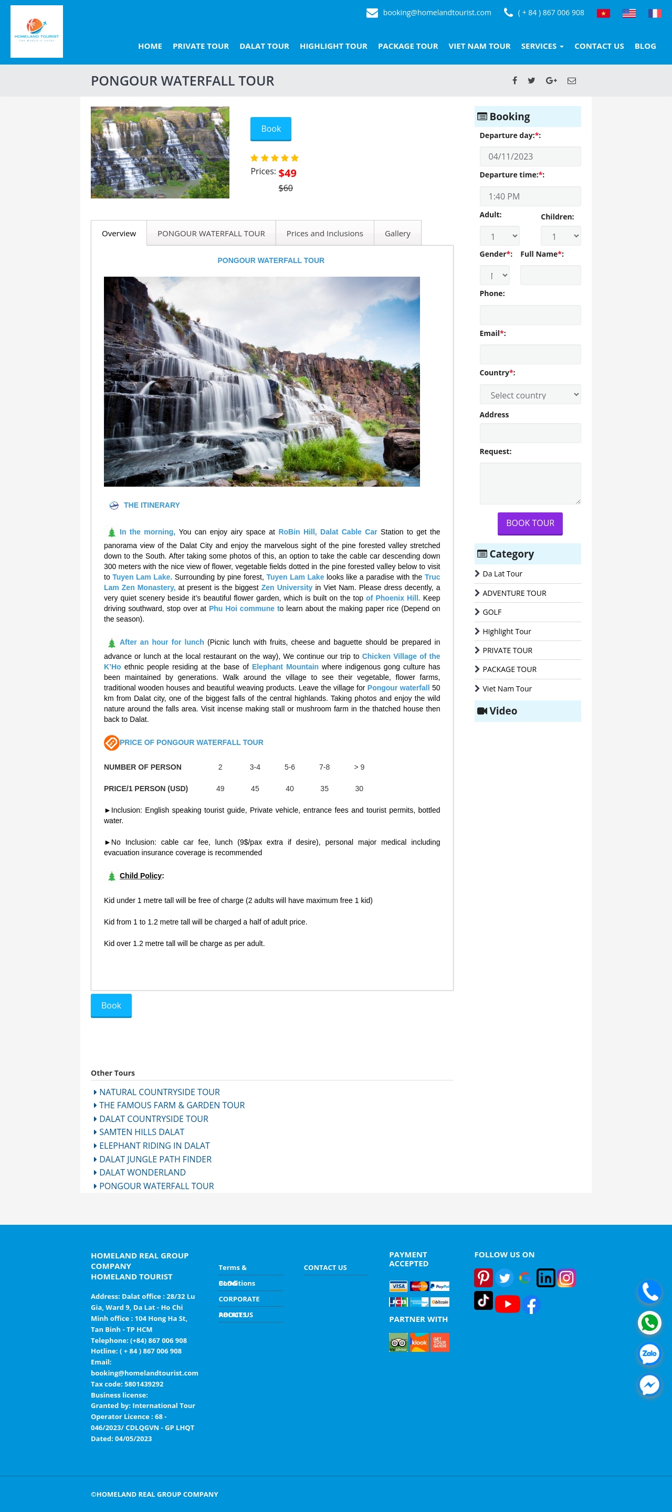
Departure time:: (512, 175)
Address (494, 414)
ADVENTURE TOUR (515, 593)
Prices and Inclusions (325, 233)
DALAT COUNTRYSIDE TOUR (151, 1119)
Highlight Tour (507, 631)
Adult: (491, 214)
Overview (119, 233)
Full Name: (542, 254)
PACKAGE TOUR (408, 45)
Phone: (492, 293)
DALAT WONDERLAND (140, 1172)
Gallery (398, 233)
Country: (498, 372)
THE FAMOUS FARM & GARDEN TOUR (169, 1105)
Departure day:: (510, 135)
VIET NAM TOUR (480, 45)
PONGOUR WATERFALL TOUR (211, 233)
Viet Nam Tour (507, 689)
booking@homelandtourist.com (428, 13)
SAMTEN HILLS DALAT (139, 1132)
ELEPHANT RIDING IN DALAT (152, 1145)
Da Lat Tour (503, 574)
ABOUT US (236, 1314)
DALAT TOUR (264, 45)
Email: (493, 333)
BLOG (645, 45)
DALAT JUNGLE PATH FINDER (153, 1159)
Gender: (495, 254)
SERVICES (542, 45)
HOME (150, 45)
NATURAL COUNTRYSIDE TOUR (157, 1092)
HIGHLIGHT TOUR (334, 45)
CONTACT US (599, 45)
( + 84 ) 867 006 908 (544, 13)
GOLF (492, 612)
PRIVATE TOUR (201, 45)
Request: (496, 451)
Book (271, 128)
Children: (557, 217)
